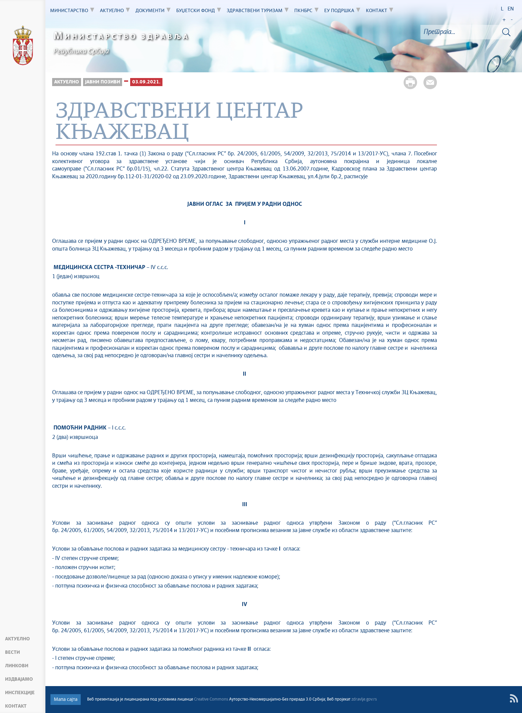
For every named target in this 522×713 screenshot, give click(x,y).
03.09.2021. (146, 82)
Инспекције (20, 692)
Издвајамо (19, 679)
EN (511, 8)
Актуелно (17, 639)
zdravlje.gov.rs (364, 700)
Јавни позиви (102, 82)
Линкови (16, 666)
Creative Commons (211, 700)
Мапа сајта (65, 699)
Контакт (16, 706)
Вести (12, 652)
